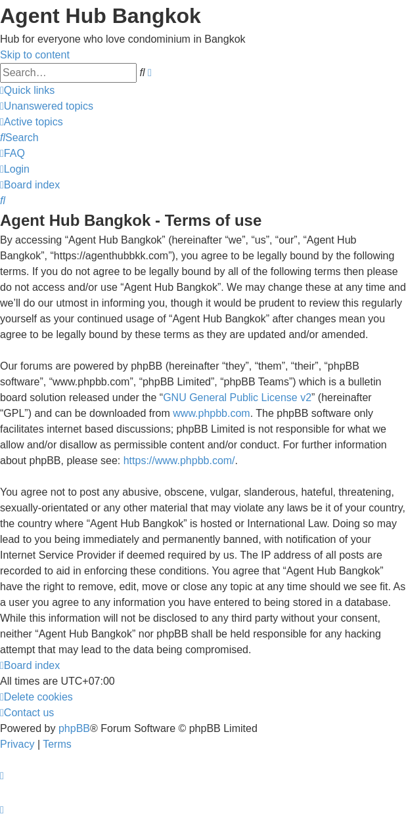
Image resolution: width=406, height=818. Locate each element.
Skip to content (35, 54)
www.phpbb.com (211, 413)
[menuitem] (46, 106)
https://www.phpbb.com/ (179, 460)
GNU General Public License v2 (237, 397)
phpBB (74, 728)
